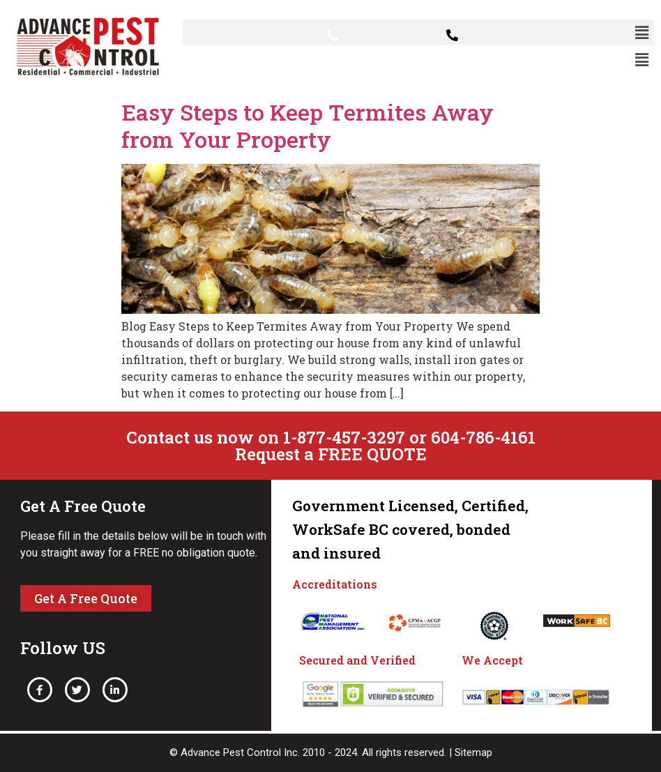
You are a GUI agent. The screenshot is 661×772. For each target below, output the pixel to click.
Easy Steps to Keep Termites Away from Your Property (307, 125)
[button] (642, 32)
